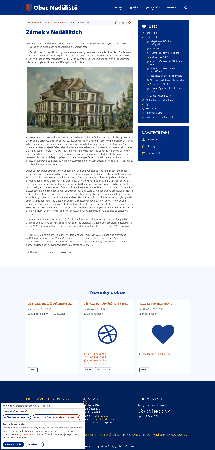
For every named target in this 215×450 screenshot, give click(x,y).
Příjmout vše (13, 444)
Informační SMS (154, 112)
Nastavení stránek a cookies (165, 434)
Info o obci (151, 32)
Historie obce (60, 22)
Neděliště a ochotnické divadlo (166, 75)
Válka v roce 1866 (159, 57)
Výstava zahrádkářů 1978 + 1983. (106, 356)
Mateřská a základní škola (159, 100)
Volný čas (153, 7)
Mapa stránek (131, 434)
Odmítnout (35, 444)
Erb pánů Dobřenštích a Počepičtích (162, 43)
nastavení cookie (30, 434)
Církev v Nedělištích (160, 84)
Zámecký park (157, 48)
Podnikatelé (152, 108)
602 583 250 (101, 415)
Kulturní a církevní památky (160, 117)
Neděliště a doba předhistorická (167, 80)
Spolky (149, 104)
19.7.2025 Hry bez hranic (155, 356)
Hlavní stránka (35, 22)
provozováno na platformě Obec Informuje (107, 446)
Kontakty (173, 7)
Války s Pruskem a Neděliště (164, 52)
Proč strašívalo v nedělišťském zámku (166, 63)
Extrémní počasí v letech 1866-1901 (166, 90)
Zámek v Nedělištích (160, 95)
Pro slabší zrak (109, 434)
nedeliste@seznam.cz (106, 419)
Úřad (134, 7)
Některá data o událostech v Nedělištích (165, 70)
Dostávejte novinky (48, 399)
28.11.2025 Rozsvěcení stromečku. (50, 356)
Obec (119, 7)
